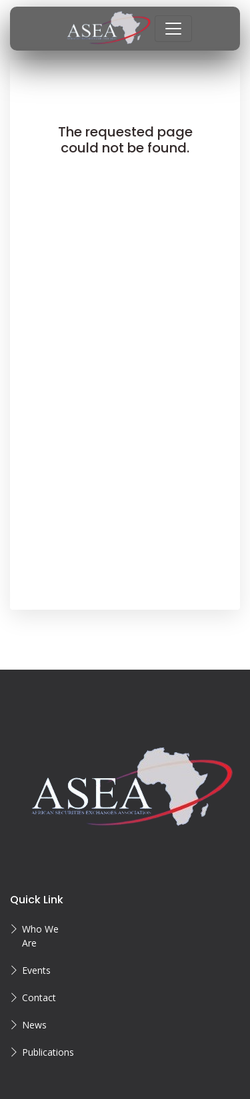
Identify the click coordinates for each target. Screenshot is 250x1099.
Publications (47, 1052)
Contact (39, 997)
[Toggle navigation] (173, 28)
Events (36, 970)
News (34, 1024)
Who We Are (40, 936)
